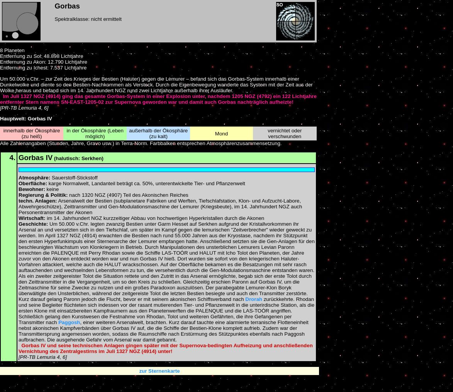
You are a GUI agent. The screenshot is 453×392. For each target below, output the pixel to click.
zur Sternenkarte (159, 371)
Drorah (253, 299)
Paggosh (69, 322)
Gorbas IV (36, 158)
